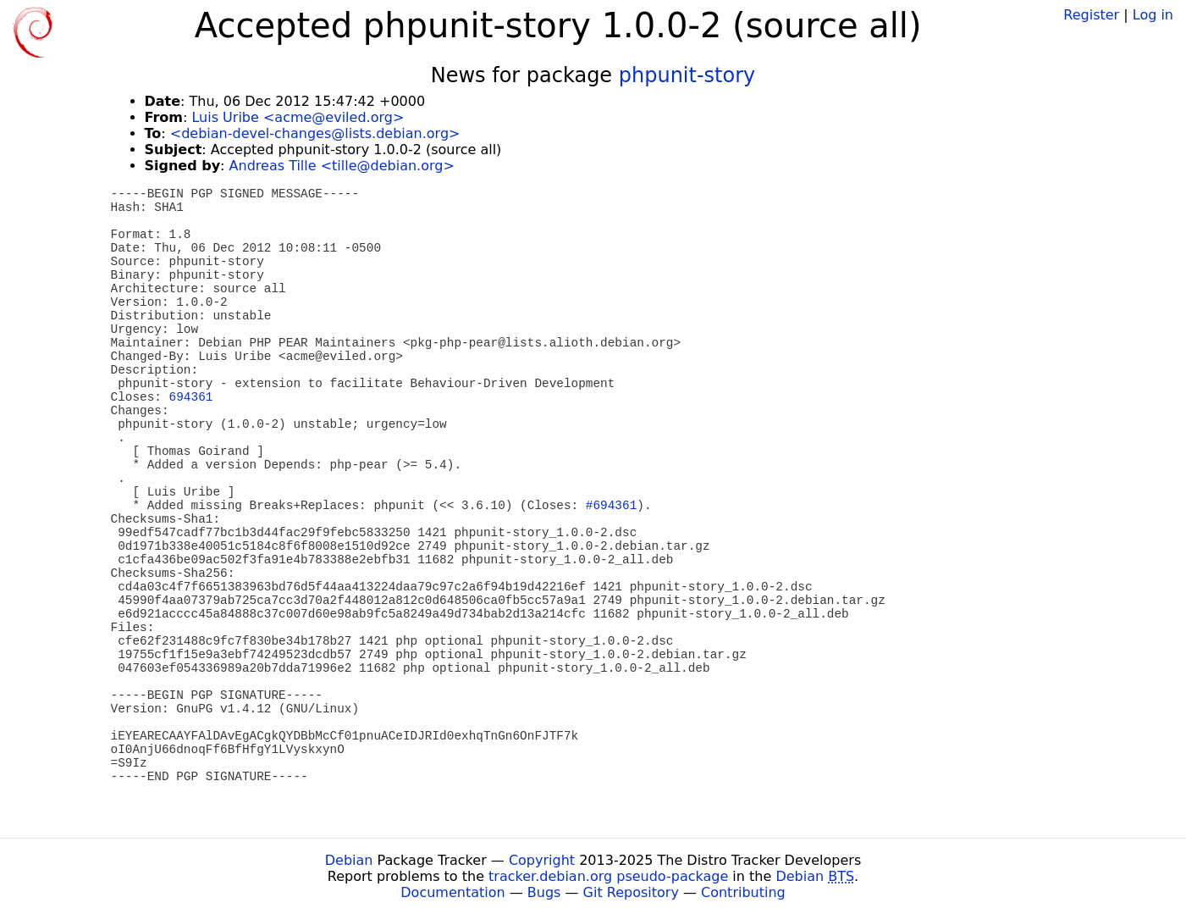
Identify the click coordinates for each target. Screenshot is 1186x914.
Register (1091, 15)
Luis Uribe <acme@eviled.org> (297, 117)
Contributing (743, 892)
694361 (191, 397)
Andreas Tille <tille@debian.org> (342, 166)
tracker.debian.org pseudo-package (608, 876)
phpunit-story (687, 75)
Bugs (544, 892)
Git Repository (631, 892)
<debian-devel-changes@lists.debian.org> (315, 133)
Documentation (452, 892)
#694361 (611, 505)
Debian (349, 860)
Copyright (542, 860)
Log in (1153, 15)
